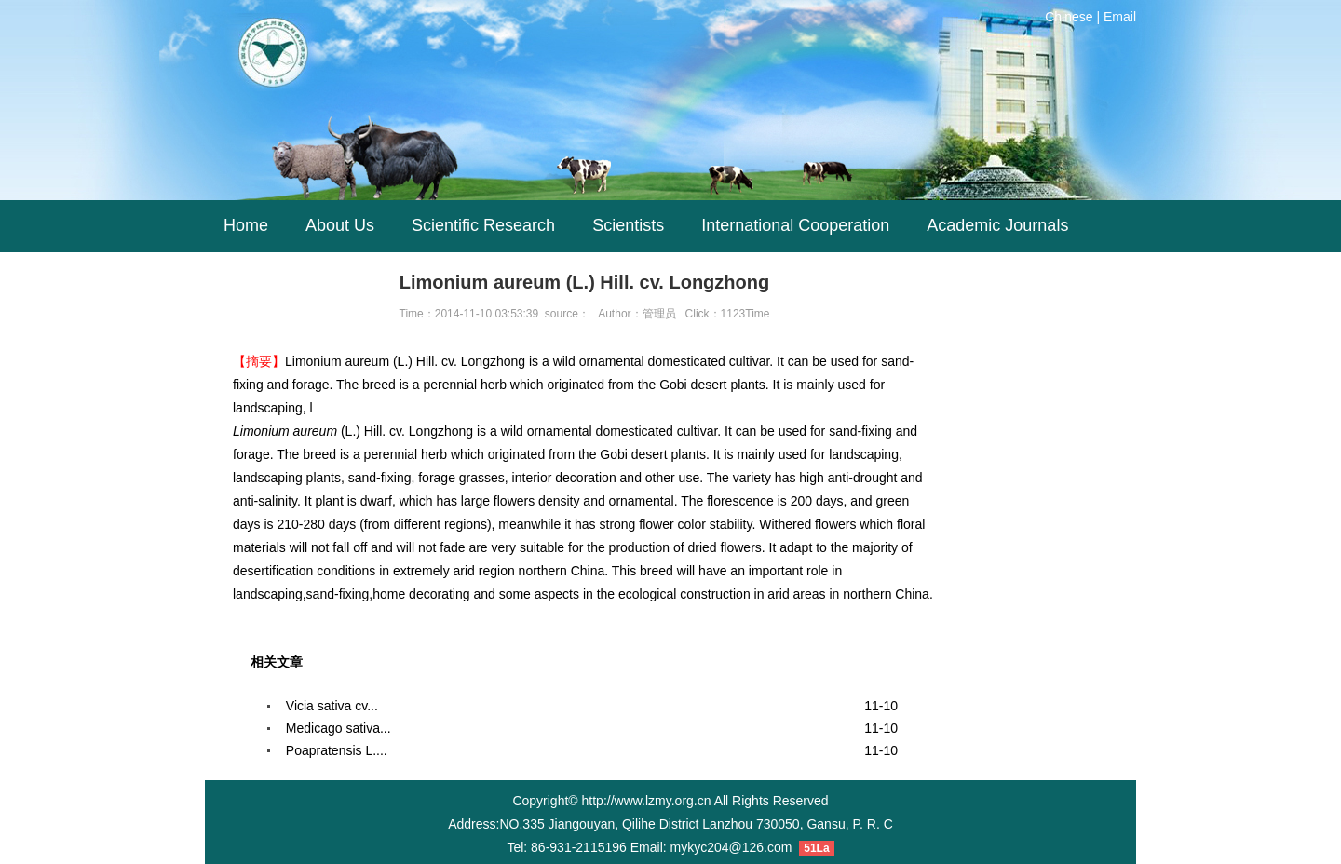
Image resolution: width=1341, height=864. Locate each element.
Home (246, 225)
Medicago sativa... (338, 728)
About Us (339, 225)
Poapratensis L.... (336, 750)
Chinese (1068, 16)
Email (1120, 16)
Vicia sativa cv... (332, 705)
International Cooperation (795, 225)
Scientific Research (483, 225)
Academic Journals (997, 225)
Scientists (628, 225)
